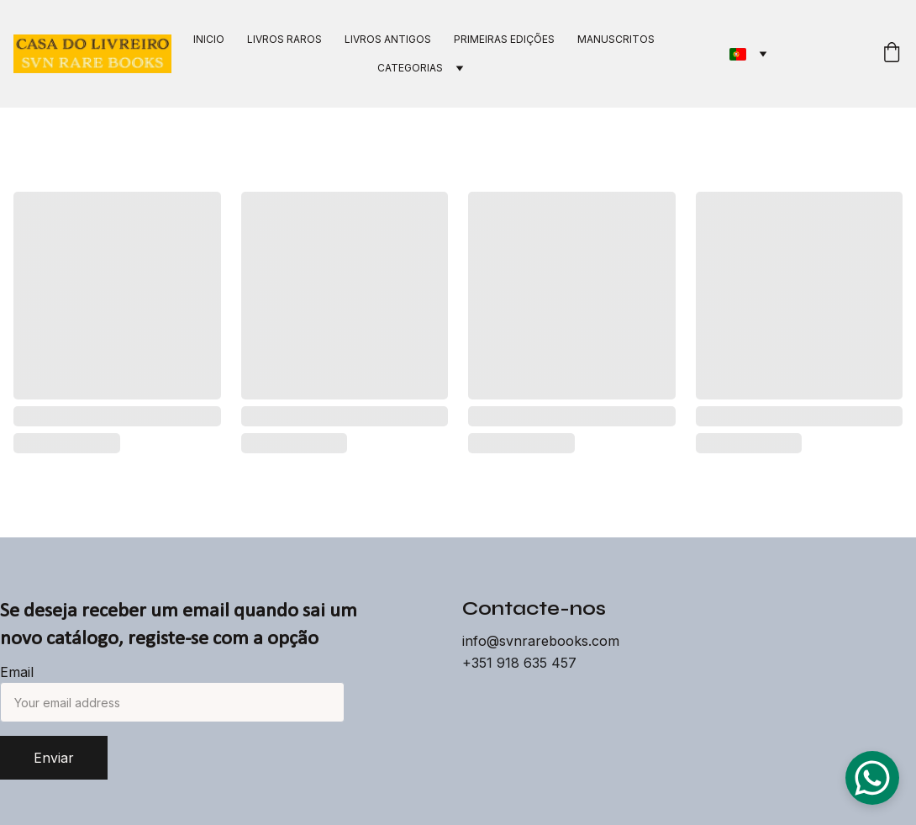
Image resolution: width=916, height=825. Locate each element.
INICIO (208, 39)
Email (17, 672)
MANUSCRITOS (616, 39)
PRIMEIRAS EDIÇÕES (504, 39)
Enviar (54, 757)
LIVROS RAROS (284, 39)
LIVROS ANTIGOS (388, 39)
